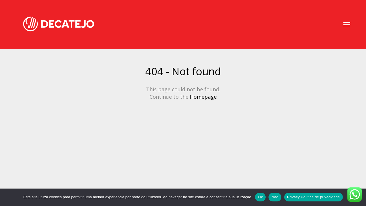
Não (275, 197)
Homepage (203, 96)
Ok (260, 197)
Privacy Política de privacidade (313, 197)
